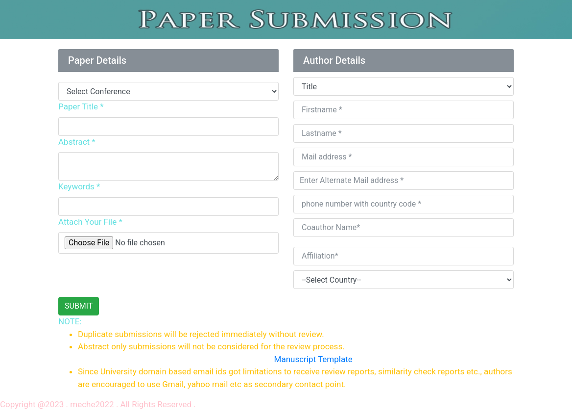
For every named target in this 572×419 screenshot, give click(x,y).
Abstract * (76, 142)
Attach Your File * (90, 222)
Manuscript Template (313, 359)
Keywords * (79, 186)
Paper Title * (81, 106)
